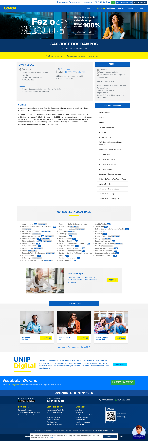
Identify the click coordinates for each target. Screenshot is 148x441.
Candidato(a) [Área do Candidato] (124, 2)
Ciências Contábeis (36, 239)
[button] (52, 438)
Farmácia (67, 231)
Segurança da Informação (107, 253)
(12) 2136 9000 (64, 69)
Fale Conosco (74, 2)
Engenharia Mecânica (72, 229)
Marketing (101, 234)
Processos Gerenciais (105, 241)
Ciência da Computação (38, 236)
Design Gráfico (32, 248)
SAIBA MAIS (119, 364)
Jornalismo (101, 226)
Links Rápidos (87, 2)
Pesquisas (131, 8)
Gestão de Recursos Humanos (72, 248)
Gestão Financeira (67, 260)
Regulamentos (52, 422)
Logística (100, 231)
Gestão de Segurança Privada (72, 251)
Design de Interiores (31, 246)
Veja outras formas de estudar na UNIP (74, 347)
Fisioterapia (68, 234)
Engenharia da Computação (37, 260)
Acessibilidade (62, 2)
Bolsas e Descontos (53, 420)
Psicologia (104, 246)
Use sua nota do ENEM (54, 412)
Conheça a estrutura (55, 56)
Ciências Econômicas (37, 241)
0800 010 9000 (107, 400)
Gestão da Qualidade (68, 241)
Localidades (79, 412)
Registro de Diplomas (83, 422)
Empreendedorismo (31, 255)
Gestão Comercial (67, 239)
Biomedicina (31, 234)
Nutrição (103, 239)
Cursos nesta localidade (77, 56)
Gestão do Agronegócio (69, 258)
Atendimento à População (84, 415)
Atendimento (95, 56)
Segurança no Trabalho (106, 255)
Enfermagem (32, 258)
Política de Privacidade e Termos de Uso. (101, 431)
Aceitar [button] (109, 436)
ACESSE (112, 280)
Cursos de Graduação (25, 410)
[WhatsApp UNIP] (113, 2)
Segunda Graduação (53, 417)
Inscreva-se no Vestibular (55, 410)
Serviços (141, 8)
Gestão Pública (103, 224)
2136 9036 (82, 72)
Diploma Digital (80, 420)
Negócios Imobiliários (69, 246)
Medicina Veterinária (107, 236)
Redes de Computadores (106, 248)
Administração (34, 224)
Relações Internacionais (106, 251)
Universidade (89, 8)
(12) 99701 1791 (70, 72)
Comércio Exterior (31, 243)
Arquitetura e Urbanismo (36, 231)
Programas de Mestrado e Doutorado (30, 415)
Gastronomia (65, 236)
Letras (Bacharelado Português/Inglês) (112, 229)
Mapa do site (80, 424)
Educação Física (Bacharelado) (38, 253)
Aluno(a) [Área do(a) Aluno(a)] (140, 2)
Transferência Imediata (55, 415)
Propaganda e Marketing (109, 243)
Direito (29, 251)
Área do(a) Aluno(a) (82, 417)
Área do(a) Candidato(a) (54, 424)
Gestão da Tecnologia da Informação (74, 243)
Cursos (121, 8)
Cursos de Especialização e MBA (29, 412)
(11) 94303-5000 (123, 400)
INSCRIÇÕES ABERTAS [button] (122, 382)
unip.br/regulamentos (15, 385)
